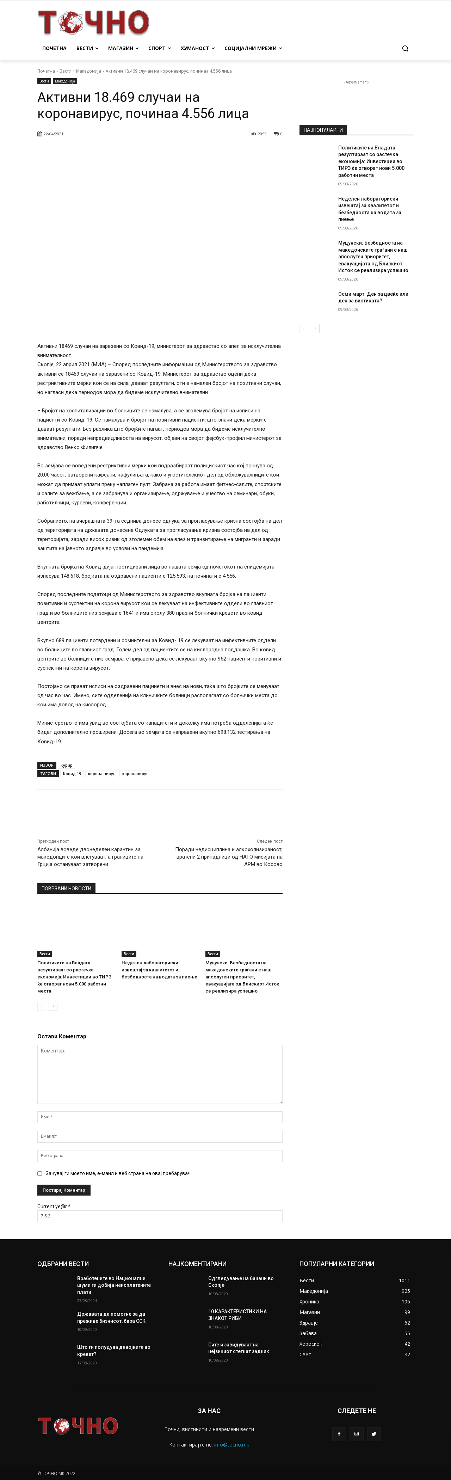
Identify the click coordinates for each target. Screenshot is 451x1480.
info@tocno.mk (231, 1444)
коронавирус (135, 773)
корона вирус (101, 773)
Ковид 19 (72, 773)
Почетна (46, 71)
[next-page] (53, 1006)
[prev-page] (41, 1006)
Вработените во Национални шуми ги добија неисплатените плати (114, 1285)
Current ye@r (53, 1206)
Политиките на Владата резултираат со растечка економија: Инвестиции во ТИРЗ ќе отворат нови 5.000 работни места (73, 977)
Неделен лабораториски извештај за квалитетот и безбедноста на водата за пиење (160, 969)
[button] (405, 48)
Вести (66, 71)
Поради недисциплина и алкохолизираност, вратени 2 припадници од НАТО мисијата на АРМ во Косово (229, 856)
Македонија (88, 71)
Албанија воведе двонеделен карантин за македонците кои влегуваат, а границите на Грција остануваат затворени (90, 856)
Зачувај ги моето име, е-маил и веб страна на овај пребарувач (118, 1173)
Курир (67, 765)
